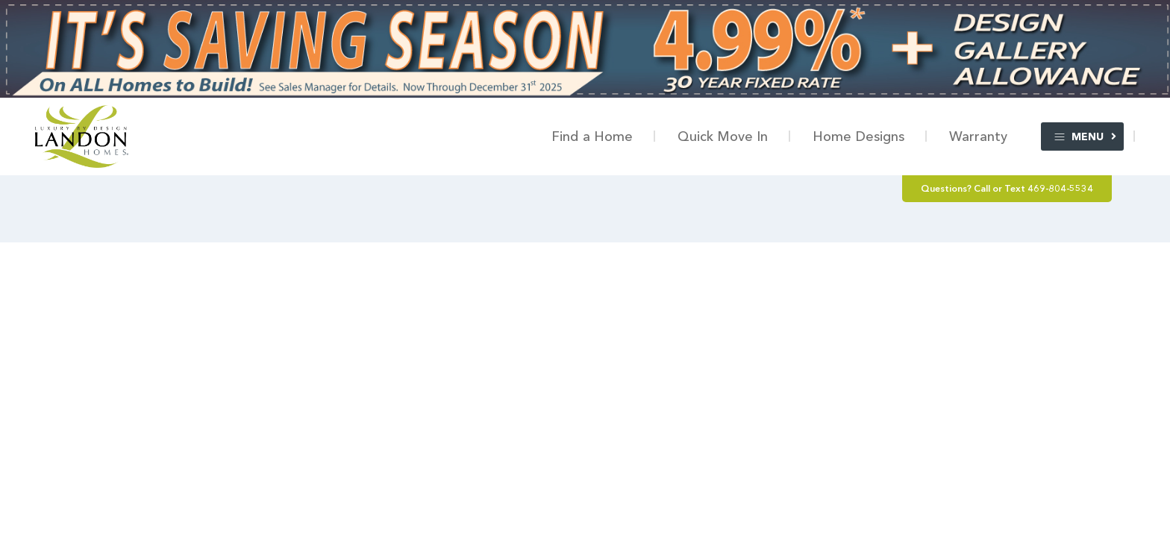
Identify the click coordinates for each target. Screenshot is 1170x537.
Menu (1079, 137)
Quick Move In (723, 136)
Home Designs (858, 136)
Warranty (978, 136)
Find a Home (592, 136)
